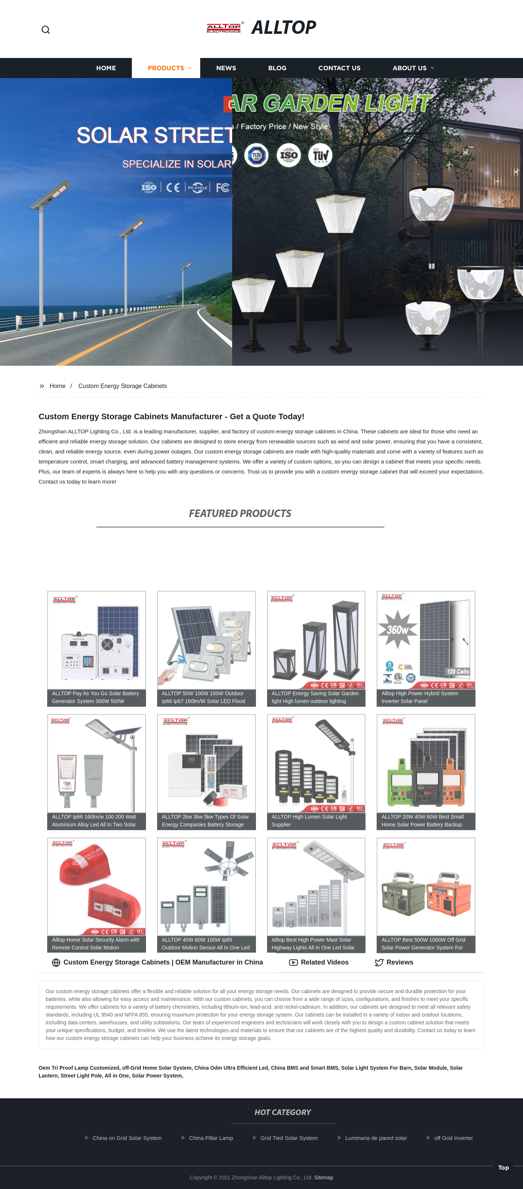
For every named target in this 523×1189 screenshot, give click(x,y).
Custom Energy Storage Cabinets (122, 386)
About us (410, 67)
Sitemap (323, 1177)
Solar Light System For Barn (376, 1068)
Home (106, 67)
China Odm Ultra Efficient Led (231, 1068)
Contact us (339, 67)
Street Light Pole (81, 1076)
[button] (46, 30)
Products (166, 67)
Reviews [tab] (394, 962)
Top (503, 1169)
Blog (277, 67)
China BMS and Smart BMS (304, 1068)
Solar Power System (157, 1076)
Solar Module (430, 1068)
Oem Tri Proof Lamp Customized (79, 1068)
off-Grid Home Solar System (157, 1068)
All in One (117, 1076)
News (226, 67)
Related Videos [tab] (319, 962)
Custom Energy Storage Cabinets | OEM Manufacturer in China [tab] (157, 962)
